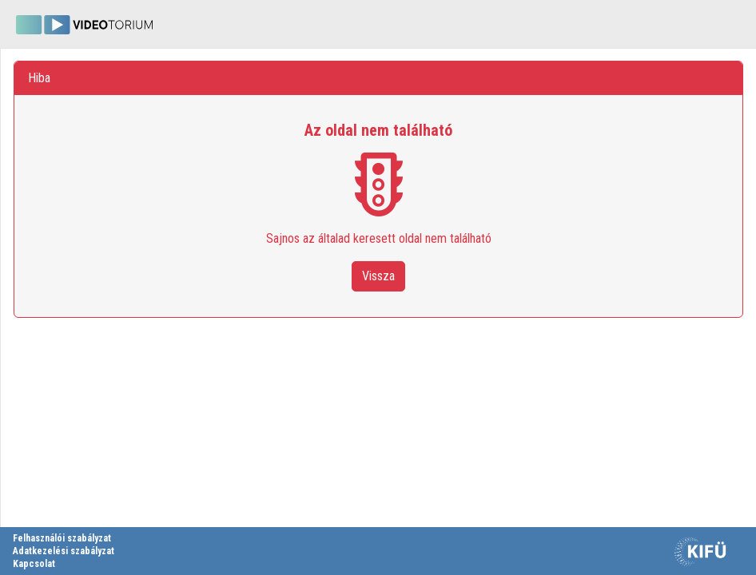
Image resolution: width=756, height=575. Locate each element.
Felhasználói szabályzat (62, 538)
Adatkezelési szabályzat (63, 551)
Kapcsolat (34, 563)
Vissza (378, 276)
